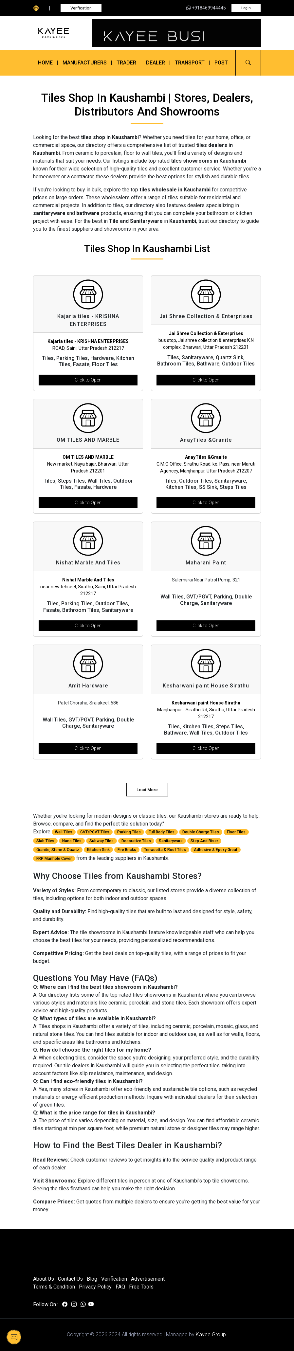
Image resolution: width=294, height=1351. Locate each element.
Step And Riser (204, 841)
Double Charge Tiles (200, 832)
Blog (92, 1279)
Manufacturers (85, 63)
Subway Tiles (101, 841)
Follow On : (45, 1304)
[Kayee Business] (58, 33)
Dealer (155, 63)
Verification (81, 8)
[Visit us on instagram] (74, 1304)
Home (45, 63)
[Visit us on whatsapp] (83, 1304)
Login (246, 8)
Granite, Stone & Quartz (57, 849)
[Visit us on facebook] (64, 1304)
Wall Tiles (63, 832)
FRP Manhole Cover (54, 858)
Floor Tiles (236, 832)
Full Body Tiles (162, 832)
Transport (190, 63)
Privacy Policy (95, 1287)
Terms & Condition (54, 1287)
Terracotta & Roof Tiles (165, 849)
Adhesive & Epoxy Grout (215, 849)
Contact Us (70, 1279)
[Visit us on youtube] (91, 1304)
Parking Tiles (129, 832)
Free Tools (141, 1287)
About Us (43, 1279)
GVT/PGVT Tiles (94, 832)
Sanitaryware (171, 841)
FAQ (120, 1287)
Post (221, 63)
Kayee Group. (211, 1334)
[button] (248, 63)
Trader (126, 63)
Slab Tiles (45, 841)
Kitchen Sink (98, 849)
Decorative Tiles (136, 841)
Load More (147, 789)
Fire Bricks (127, 849)
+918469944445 (206, 7)
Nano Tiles (72, 841)
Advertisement (148, 1279)
